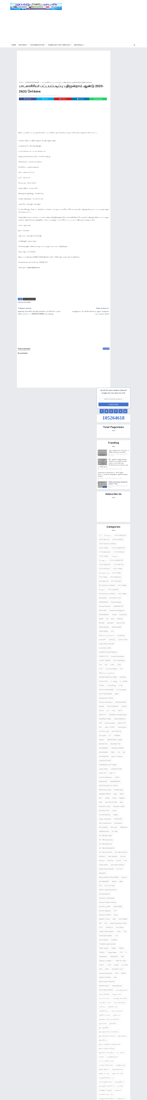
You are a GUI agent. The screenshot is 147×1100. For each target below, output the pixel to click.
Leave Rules (103, 422)
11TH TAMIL (104, 209)
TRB (122, 609)
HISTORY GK (116, 384)
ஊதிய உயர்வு (104, 726)
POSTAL (110, 514)
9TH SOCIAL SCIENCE (107, 247)
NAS (115, 447)
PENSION (123, 480)
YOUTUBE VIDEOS (106, 643)
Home (20, 35)
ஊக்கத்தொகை (117, 722)
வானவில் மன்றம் (105, 1002)
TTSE (109, 618)
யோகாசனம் (111, 976)
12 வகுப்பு (103, 213)
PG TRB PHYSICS (121, 505)
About (29, 1084)
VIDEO (123, 626)
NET (100, 451)
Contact (39, 1084)
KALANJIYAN (104, 409)
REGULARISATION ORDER (109, 530)
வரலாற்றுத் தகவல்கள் (107, 989)
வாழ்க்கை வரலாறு (105, 997)
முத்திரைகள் (119, 964)
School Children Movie (107, 555)
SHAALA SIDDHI (105, 568)
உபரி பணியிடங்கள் (106, 714)
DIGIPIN (123, 330)
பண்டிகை (123, 901)
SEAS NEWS (117, 559)
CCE (112, 284)
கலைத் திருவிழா (105, 755)
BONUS (120, 272)
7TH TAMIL (103, 230)
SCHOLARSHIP (104, 547)
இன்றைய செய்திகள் (106, 705)
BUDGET (110, 276)
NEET (122, 447)
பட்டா (101, 893)
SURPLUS (109, 580)
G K (107, 363)
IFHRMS (117, 388)
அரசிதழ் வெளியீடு (120, 651)
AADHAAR (102, 251)
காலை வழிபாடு (105, 776)
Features (29, 35)
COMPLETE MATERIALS (108, 305)
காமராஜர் (116, 768)
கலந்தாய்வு (121, 751)
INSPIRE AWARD (117, 401)
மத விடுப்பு (115, 943)
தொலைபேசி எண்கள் (107, 868)
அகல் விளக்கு (104, 647)
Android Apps (116, 255)
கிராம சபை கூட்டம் (106, 780)
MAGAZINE (103, 434)
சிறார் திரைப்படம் (105, 797)
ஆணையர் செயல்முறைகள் (109, 672)
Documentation (44, 35)
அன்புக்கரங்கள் (117, 664)
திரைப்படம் (103, 847)
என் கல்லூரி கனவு (105, 735)
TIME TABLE (104, 601)
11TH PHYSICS (118, 205)
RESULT (124, 530)
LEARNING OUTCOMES (108, 418)
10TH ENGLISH (120, 188)
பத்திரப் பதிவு (116, 906)
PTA (125, 514)
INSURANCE (103, 405)
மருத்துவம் (116, 947)
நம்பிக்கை (117, 876)
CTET (101, 322)
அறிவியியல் (103, 664)
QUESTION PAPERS (106, 522)
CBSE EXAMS (116, 280)
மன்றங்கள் (103, 951)
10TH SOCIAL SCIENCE (107, 197)
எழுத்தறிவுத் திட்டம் (106, 730)
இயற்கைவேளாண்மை (107, 689)
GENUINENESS (119, 372)
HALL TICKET (110, 380)
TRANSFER (114, 609)
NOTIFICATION (111, 455)
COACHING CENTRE (106, 297)
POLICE (102, 514)
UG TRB (124, 618)
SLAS (116, 568)
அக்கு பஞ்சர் (116, 647)
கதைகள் (118, 743)
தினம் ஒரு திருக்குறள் (107, 856)
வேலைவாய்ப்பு (52, 1084)
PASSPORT (118, 472)
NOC (100, 455)
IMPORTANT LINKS (114, 393)
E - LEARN (123, 334)
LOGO (117, 430)
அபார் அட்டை (104, 651)
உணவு (101, 710)
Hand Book (122, 380)
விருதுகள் (116, 1006)
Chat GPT (102, 293)
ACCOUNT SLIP (115, 251)
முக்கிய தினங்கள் (105, 964)
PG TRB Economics (106, 493)
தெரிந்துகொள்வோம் (106, 864)
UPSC (107, 622)
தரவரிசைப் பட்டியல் (106, 835)
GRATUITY (122, 376)
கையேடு (117, 785)
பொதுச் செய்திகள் (105, 931)
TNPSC (121, 601)
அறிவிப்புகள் (113, 660)
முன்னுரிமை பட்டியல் (118, 968)
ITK (118, 405)
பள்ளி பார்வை (114, 914)
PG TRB (114, 484)
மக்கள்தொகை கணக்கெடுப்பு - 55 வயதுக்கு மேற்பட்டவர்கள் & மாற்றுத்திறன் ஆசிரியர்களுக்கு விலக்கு (112, 127)
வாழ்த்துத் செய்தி (121, 997)
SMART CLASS (104, 572)
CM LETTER (122, 293)
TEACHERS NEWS (105, 589)
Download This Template (66, 35)
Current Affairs (111, 322)
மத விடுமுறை (104, 947)
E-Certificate (111, 338)
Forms (101, 363)
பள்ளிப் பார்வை (105, 918)
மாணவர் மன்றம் (116, 951)
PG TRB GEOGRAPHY (107, 501)
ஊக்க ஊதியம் (104, 722)
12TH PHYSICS (104, 222)
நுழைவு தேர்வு (104, 889)
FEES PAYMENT (113, 359)
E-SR (120, 338)
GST (100, 380)
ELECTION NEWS (105, 347)
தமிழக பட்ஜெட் (105, 814)
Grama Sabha (110, 376)
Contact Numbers (117, 309)
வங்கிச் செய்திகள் (118, 981)
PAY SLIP (113, 480)
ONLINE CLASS (104, 459)
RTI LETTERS (110, 539)
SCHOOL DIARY (105, 559)
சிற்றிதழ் (118, 797)
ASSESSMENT (104, 268)
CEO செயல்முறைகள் (106, 288)
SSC (105, 576)
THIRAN (114, 593)
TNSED (101, 605)
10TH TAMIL (104, 201)
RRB (120, 534)
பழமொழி (102, 914)
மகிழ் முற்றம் (104, 943)
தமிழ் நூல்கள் (104, 826)
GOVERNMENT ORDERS (96, 1084)
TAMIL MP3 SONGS (106, 584)
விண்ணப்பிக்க (104, 1006)
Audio (114, 268)
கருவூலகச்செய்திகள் (106, 751)
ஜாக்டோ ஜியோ (105, 1018)
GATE (120, 363)
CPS (100, 318)
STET (101, 580)
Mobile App (118, 443)
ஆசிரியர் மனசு (104, 668)
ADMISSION (103, 255)
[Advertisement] (93, 16)
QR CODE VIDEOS (117, 518)
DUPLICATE (103, 334)
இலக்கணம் (122, 689)
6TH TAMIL (116, 226)
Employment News (106, 351)
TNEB (113, 601)
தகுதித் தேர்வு (104, 806)
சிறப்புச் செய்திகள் (105, 793)
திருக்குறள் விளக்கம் (117, 843)
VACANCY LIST (117, 622)
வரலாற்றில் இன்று (105, 985)
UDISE (116, 618)
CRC (106, 318)
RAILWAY (102, 526)
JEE (124, 405)
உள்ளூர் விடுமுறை (106, 718)
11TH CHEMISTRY (118, 201)
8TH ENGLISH (115, 230)
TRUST (101, 618)
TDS (125, 584)
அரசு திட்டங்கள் (105, 655)
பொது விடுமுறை (105, 926)
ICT (110, 388)
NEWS (107, 451)
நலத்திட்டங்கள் (104, 881)
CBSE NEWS (103, 284)
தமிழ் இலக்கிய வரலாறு (107, 818)
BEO (112, 272)
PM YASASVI (112, 509)
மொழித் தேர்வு (104, 972)
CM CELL (112, 293)
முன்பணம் (103, 968)
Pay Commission (105, 476)
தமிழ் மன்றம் (104, 831)
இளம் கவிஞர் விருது (106, 701)
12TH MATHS (118, 217)
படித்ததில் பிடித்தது (119, 889)
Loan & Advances (105, 430)
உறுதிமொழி (120, 718)
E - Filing (114, 334)
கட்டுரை (120, 739)
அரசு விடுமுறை (119, 655)
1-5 (100, 188)
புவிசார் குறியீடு (105, 922)
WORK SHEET (104, 639)
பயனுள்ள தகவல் (105, 910)
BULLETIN (121, 276)
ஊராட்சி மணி (117, 726)
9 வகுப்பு (102, 242)
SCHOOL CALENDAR (106, 551)
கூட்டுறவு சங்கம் (105, 785)
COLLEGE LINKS (105, 301)
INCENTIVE (103, 397)
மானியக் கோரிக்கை (106, 956)
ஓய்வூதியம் (119, 735)
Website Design (51, 1094)
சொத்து (101, 801)
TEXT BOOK (103, 593)
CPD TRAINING (119, 313)
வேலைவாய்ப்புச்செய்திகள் (109, 1014)
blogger (89, 350)
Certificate (121, 288)
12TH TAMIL (117, 222)
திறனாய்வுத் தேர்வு (106, 851)
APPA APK (102, 263)
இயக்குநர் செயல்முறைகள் (109, 685)
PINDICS (102, 509)
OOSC (114, 464)
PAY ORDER (103, 480)
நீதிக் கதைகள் (104, 885)
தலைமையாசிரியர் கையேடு (109, 839)
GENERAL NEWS (105, 372)
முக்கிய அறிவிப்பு (105, 960)
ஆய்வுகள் (102, 676)
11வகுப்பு (115, 209)
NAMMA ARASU (105, 447)
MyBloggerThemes (75, 1094)
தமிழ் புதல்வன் (117, 826)
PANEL (115, 468)
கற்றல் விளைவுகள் (106, 764)
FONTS (124, 359)
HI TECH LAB (104, 384)
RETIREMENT (104, 534)
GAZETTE (102, 368)
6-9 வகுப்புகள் (104, 226)
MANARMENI (115, 434)
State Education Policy (118, 576)
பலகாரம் (117, 910)
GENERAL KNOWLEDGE (118, 368)
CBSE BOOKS (104, 280)
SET (115, 564)
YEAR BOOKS (117, 639)
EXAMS (101, 359)
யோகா (101, 976)
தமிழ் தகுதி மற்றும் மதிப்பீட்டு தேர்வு (112, 822)
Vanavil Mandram (105, 626)
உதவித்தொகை (112, 710)
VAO (116, 626)
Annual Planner (105, 259)
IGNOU (101, 393)
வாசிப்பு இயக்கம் (105, 993)
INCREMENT (104, 401)
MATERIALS (85, 35)
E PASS (101, 338)
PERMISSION (104, 484)
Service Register (105, 564)
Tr (126, 605)
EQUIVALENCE (120, 355)
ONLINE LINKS (118, 459)
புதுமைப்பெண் (119, 918)
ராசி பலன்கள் (104, 981)
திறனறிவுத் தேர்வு (116, 847)
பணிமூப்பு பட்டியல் (106, 897)
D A (121, 322)
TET (116, 589)
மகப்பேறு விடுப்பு (105, 935)
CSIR (119, 318)
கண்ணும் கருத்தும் (105, 743)
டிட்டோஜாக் (111, 801)
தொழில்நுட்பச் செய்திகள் (108, 872)
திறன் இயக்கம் (120, 851)
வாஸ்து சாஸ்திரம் (121, 1002)
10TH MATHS (104, 192)
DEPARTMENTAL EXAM (108, 330)
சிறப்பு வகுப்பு (112, 789)
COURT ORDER (104, 313)
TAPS (119, 584)
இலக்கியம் (103, 693)
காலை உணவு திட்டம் (107, 772)
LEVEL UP (102, 426)
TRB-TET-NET (120, 614)
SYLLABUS (120, 580)
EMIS (117, 347)
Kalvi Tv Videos (117, 409)
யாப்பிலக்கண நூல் (119, 972)
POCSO (123, 509)
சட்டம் (101, 789)
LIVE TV (112, 426)
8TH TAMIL (122, 238)
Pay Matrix (118, 476)
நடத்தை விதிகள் (105, 876)
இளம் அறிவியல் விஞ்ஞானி (109, 697)
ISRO (113, 405)
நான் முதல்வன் (118, 881)
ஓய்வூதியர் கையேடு (106, 739)
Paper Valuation (105, 472)
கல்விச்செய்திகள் (105, 760)
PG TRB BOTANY (105, 489)
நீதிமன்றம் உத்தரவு (118, 885)
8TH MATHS (103, 234)
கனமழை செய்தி (121, 764)
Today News (112, 605)
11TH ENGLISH (104, 205)
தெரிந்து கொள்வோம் (107, 860)
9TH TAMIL (122, 247)
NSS (121, 455)
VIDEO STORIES (105, 630)
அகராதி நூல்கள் (121, 643)
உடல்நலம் (121, 705)
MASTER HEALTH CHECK (108, 438)
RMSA (114, 534)
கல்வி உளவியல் (120, 755)
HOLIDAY (102, 388)
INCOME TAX (115, 397)
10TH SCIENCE (117, 192)
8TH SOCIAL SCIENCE (107, 238)
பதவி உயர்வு (104, 906)
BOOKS (101, 276)
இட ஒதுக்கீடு (104, 680)
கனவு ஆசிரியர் (104, 768)
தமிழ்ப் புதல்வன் (117, 831)
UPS (100, 622)
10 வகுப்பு (108, 188)
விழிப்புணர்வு (104, 1010)
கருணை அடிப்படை (106, 747)
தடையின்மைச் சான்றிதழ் (108, 810)
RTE (100, 539)
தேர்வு (119, 864)
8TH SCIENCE (116, 234)
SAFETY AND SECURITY (108, 543)
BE (107, 272)
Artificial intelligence (117, 263)
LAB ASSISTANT (105, 413)
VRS (115, 630)
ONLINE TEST (104, 464)
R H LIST (119, 522)
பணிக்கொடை (111, 893)
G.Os (113, 363)
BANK (101, 272)
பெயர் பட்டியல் (119, 922)
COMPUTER (103, 309)
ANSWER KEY (119, 259)
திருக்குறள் (103, 843)
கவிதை (117, 760)
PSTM (118, 514)
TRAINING (103, 609)
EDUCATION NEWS (32, 73)
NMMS (122, 451)
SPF (100, 576)
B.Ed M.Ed (123, 268)
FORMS (80, 1084)
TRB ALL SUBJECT (106, 614)
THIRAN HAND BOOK (107, 597)
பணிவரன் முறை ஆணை (108, 901)
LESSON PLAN (116, 422)
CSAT (112, 318)
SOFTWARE (123, 572)
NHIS (114, 451)
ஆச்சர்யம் (116, 668)
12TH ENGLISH (104, 217)
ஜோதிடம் (117, 1018)
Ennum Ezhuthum (106, 355)
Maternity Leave (105, 443)
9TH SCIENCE (113, 242)
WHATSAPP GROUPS (107, 635)
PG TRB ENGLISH (105, 497)
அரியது (102, 660)
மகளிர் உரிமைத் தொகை (108, 939)
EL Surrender (121, 343)
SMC (114, 572)
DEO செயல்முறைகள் (107, 326)
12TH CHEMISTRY (116, 213)
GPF (100, 376)
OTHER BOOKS (104, 468)
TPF (120, 605)
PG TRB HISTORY (105, 505)
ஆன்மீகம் (112, 676)
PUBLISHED (103, 518)
